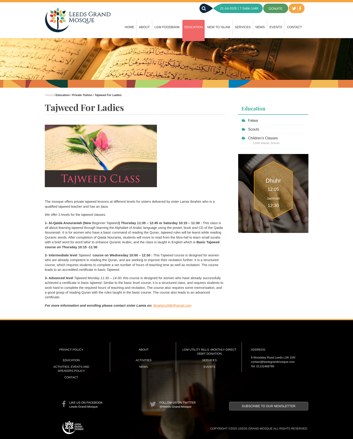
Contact (294, 27)
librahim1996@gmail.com (172, 305)
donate (276, 8)
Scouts (253, 129)
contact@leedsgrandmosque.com (273, 361)
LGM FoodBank (167, 27)
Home (129, 27)
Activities (144, 360)
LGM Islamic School (266, 143)
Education (193, 27)
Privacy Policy (71, 349)
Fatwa (253, 120)
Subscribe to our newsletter (268, 406)
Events (275, 27)
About (144, 27)
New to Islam (218, 27)
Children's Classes (263, 138)
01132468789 (265, 366)
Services (243, 27)
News (260, 27)
